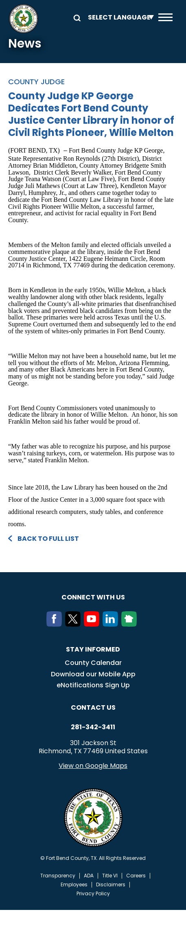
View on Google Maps (93, 765)
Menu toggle (165, 17)
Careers (136, 876)
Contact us (93, 707)
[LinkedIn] (112, 624)
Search (76, 17)
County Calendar (93, 662)
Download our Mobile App (93, 674)
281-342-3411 (93, 727)
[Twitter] (74, 624)
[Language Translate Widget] (119, 17)
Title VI (110, 876)
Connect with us (93, 597)
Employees (74, 885)
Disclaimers (110, 885)
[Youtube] (93, 624)
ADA (89, 876)
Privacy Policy (93, 894)
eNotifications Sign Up (93, 685)
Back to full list (48, 538)
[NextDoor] (130, 624)
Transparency (57, 876)
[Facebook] (55, 624)
